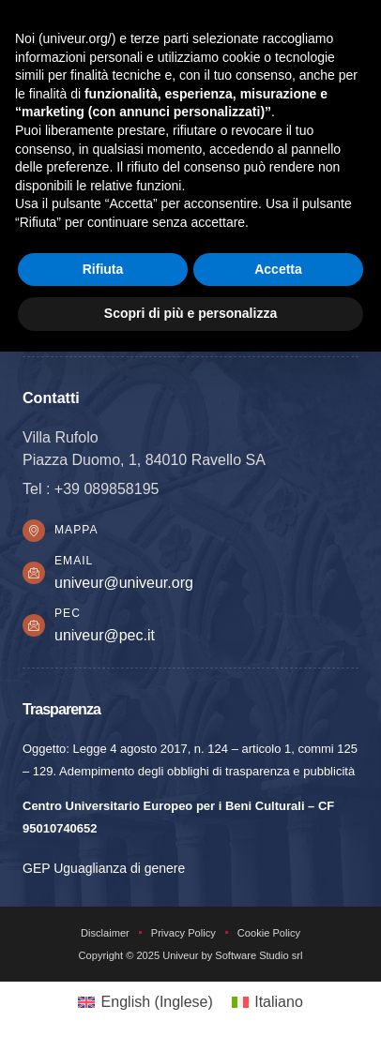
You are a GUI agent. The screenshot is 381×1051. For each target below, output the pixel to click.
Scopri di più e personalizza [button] (190, 313)
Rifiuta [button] (103, 269)
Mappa (76, 529)
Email (73, 560)
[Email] (34, 573)
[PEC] (34, 625)
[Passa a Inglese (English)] (145, 1002)
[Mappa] (34, 530)
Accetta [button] (278, 269)
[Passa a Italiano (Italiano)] (267, 1002)
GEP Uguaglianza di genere (104, 868)
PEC (67, 613)
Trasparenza (61, 708)
